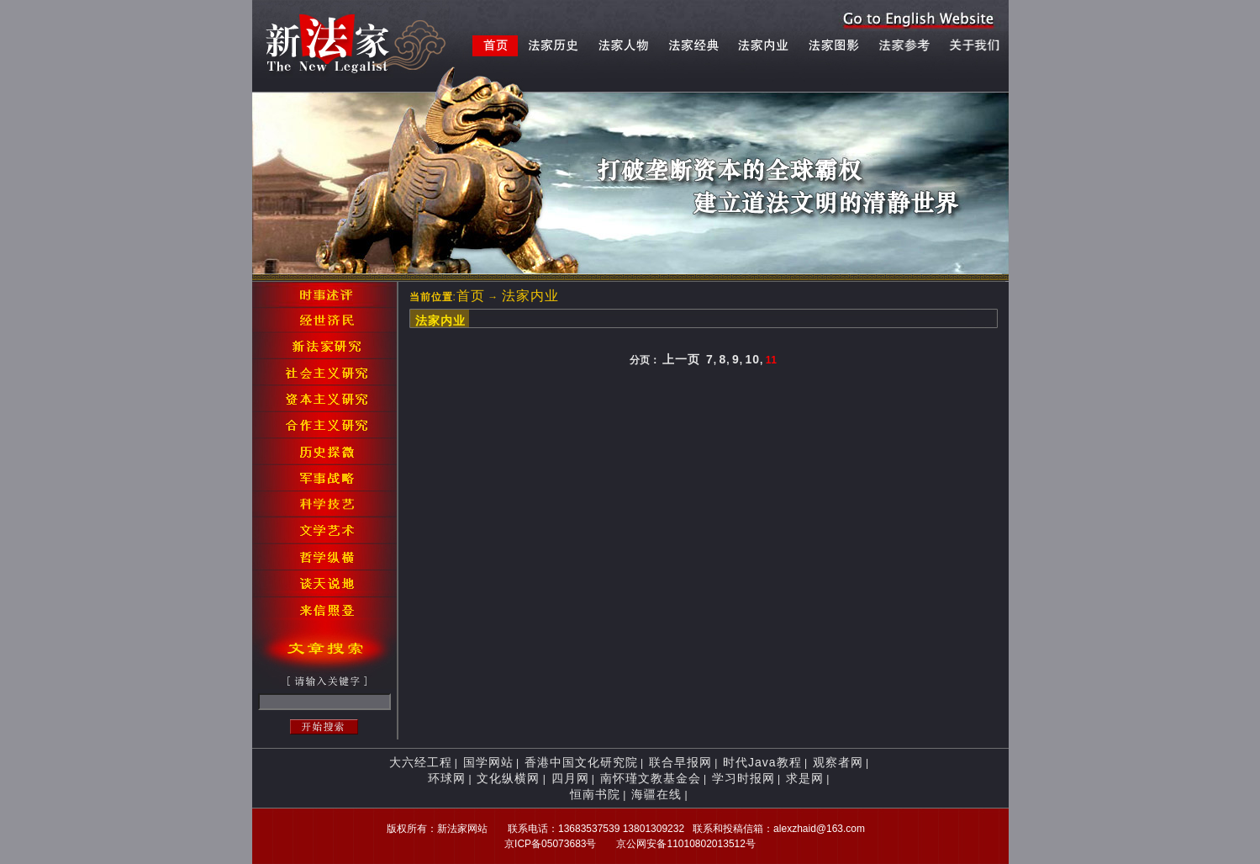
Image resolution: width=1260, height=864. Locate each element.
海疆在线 (656, 794)
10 (752, 359)
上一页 (681, 359)
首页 (470, 296)
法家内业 (530, 296)
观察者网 (838, 762)
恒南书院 (595, 794)
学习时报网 (743, 778)
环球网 (447, 778)
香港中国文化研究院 (581, 762)
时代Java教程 (762, 762)
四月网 (570, 778)
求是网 (805, 778)
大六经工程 (420, 762)
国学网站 (488, 762)
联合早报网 (680, 762)
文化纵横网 (508, 778)
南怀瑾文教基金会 (650, 778)
